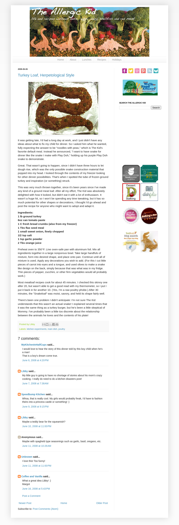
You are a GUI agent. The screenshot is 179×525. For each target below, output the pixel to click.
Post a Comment (31, 495)
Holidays (116, 59)
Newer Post (25, 503)
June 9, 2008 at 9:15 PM (35, 406)
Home (60, 59)
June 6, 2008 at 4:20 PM (35, 360)
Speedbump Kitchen (33, 394)
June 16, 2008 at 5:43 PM (36, 488)
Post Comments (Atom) (45, 508)
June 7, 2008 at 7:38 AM (35, 383)
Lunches (86, 59)
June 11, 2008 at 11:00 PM (36, 465)
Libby (24, 371)
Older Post (102, 503)
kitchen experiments (36, 329)
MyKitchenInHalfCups (34, 344)
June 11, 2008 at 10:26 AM (36, 445)
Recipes (101, 59)
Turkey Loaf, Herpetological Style (46, 75)
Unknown (26, 456)
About (73, 59)
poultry (61, 329)
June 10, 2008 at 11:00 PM (36, 426)
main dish (52, 329)
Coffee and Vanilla (31, 476)
